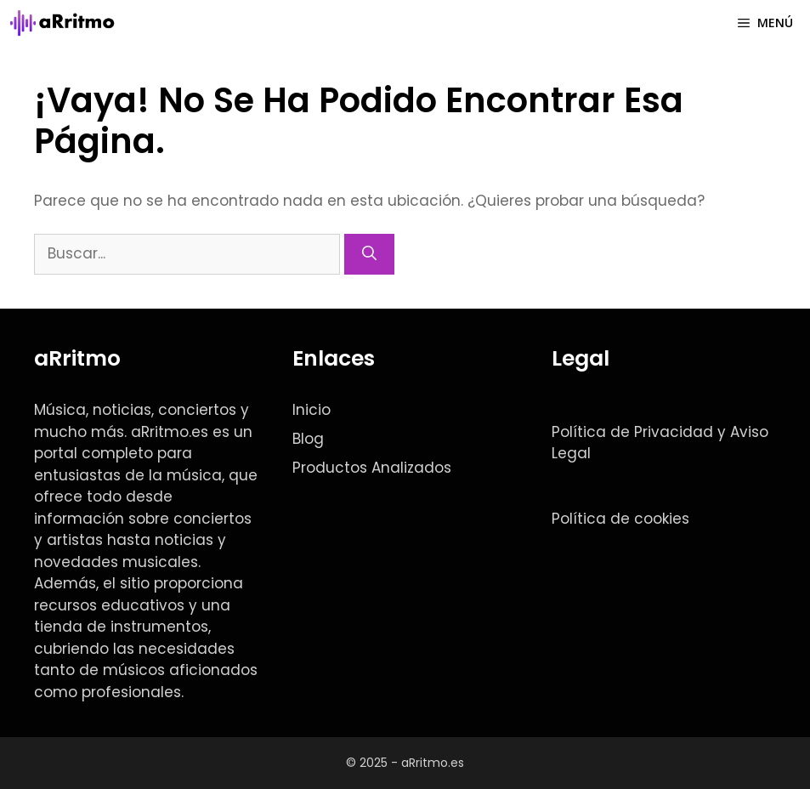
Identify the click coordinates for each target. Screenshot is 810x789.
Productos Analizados (371, 467)
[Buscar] (369, 254)
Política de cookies (620, 518)
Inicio (311, 410)
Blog (308, 439)
